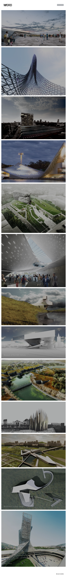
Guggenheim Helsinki (12, 179)
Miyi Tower (8, 563)
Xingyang (7, 397)
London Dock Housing (12, 136)
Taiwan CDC (8, 229)
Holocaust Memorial (11, 429)
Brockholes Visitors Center (14, 506)
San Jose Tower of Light (13, 92)
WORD (62, 574)
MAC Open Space (10, 464)
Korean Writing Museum (13, 284)
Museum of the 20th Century (15, 355)
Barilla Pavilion (9, 43)
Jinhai (6, 322)
